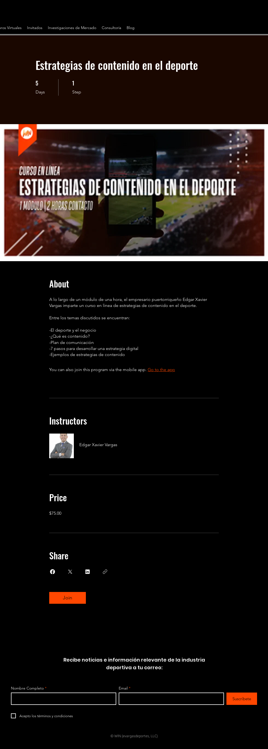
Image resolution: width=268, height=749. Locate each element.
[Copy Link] (105, 571)
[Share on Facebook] (52, 571)
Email (123, 688)
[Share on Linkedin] (87, 571)
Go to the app (161, 369)
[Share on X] (70, 571)
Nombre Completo (27, 688)
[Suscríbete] (241, 699)
